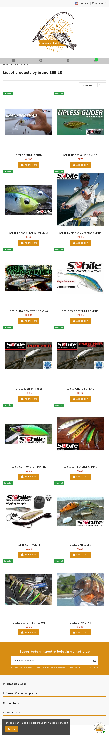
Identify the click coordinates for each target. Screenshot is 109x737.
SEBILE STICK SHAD (80, 622)
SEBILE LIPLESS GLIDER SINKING (80, 155)
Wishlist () (99, 3)
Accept (12, 729)
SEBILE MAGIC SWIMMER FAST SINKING (80, 233)
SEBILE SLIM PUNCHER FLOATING (28, 466)
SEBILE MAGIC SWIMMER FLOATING (29, 311)
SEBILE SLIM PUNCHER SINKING (80, 466)
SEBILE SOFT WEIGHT (28, 544)
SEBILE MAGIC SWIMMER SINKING (80, 311)
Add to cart (28, 164)
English (82, 3)
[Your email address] (51, 660)
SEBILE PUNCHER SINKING (80, 388)
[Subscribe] (94, 660)
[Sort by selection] (88, 84)
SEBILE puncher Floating (29, 388)
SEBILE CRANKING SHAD (29, 155)
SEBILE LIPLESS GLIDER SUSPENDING (29, 233)
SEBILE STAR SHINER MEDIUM (29, 622)
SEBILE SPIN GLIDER (80, 544)
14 (101, 85)
